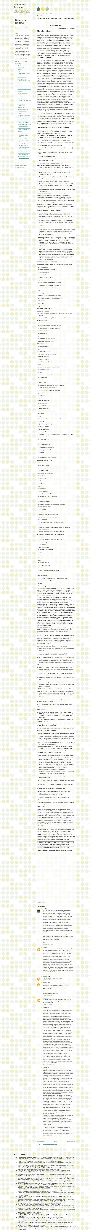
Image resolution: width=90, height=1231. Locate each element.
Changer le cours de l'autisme (24, 150)
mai (19, 65)
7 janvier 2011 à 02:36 (47, 979)
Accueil (55, 1141)
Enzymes (20, 82)
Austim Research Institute (22, 165)
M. (17, 33)
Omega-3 (20, 113)
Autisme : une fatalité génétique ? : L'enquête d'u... (23, 140)
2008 (18, 63)
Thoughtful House (20, 167)
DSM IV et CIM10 (21, 107)
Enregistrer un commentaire (45, 1138)
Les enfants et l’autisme (23, 118)
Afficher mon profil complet (21, 58)
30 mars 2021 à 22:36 (47, 1135)
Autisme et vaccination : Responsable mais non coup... (23, 135)
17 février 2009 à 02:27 (48, 973)
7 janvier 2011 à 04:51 (47, 1004)
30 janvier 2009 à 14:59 (48, 944)
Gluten (19, 71)
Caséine (19, 69)
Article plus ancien (71, 1141)
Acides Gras (20, 84)
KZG (44, 908)
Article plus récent (41, 1141)
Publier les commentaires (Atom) (50, 1144)
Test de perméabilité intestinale (24, 89)
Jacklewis (45, 976)
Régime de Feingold (22, 76)
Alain (44, 947)
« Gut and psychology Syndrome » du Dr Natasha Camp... (24, 100)
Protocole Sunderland (22, 96)
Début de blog (21, 67)
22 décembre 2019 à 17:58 (48, 1064)
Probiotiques (20, 86)
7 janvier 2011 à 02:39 (47, 995)
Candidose (20, 91)
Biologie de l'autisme (19, 6)
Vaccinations (20, 131)
